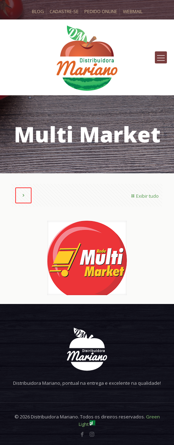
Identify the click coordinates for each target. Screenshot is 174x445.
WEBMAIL (132, 11)
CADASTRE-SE (64, 11)
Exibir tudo (144, 196)
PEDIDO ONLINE (100, 11)
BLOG (38, 11)
